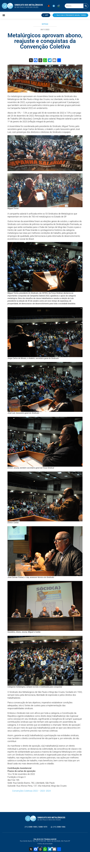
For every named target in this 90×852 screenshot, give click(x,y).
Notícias (45, 24)
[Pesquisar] (85, 6)
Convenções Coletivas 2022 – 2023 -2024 (31, 791)
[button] (4, 15)
